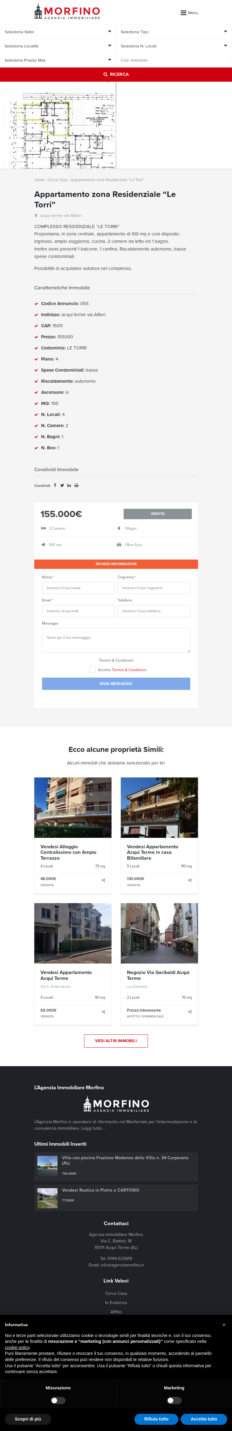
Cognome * (127, 577)
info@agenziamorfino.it (122, 1265)
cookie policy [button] (17, 1347)
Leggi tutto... (92, 1128)
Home (39, 179)
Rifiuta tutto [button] (156, 1419)
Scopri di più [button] (28, 1419)
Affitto (116, 1312)
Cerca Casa (58, 179)
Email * (47, 600)
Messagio (50, 623)
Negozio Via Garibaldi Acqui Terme (158, 975)
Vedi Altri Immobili (116, 1040)
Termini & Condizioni (116, 660)
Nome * (48, 577)
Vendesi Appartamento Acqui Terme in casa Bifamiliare (152, 852)
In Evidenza (116, 1302)
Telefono (125, 600)
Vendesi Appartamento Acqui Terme (66, 975)
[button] (224, 1325)
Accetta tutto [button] (204, 1419)
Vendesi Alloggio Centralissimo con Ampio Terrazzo (68, 852)
